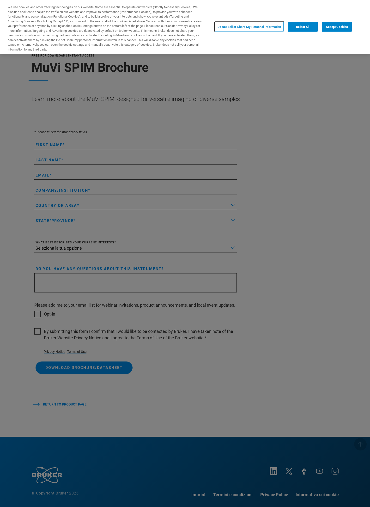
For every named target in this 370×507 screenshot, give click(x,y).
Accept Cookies (337, 26)
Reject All (302, 26)
